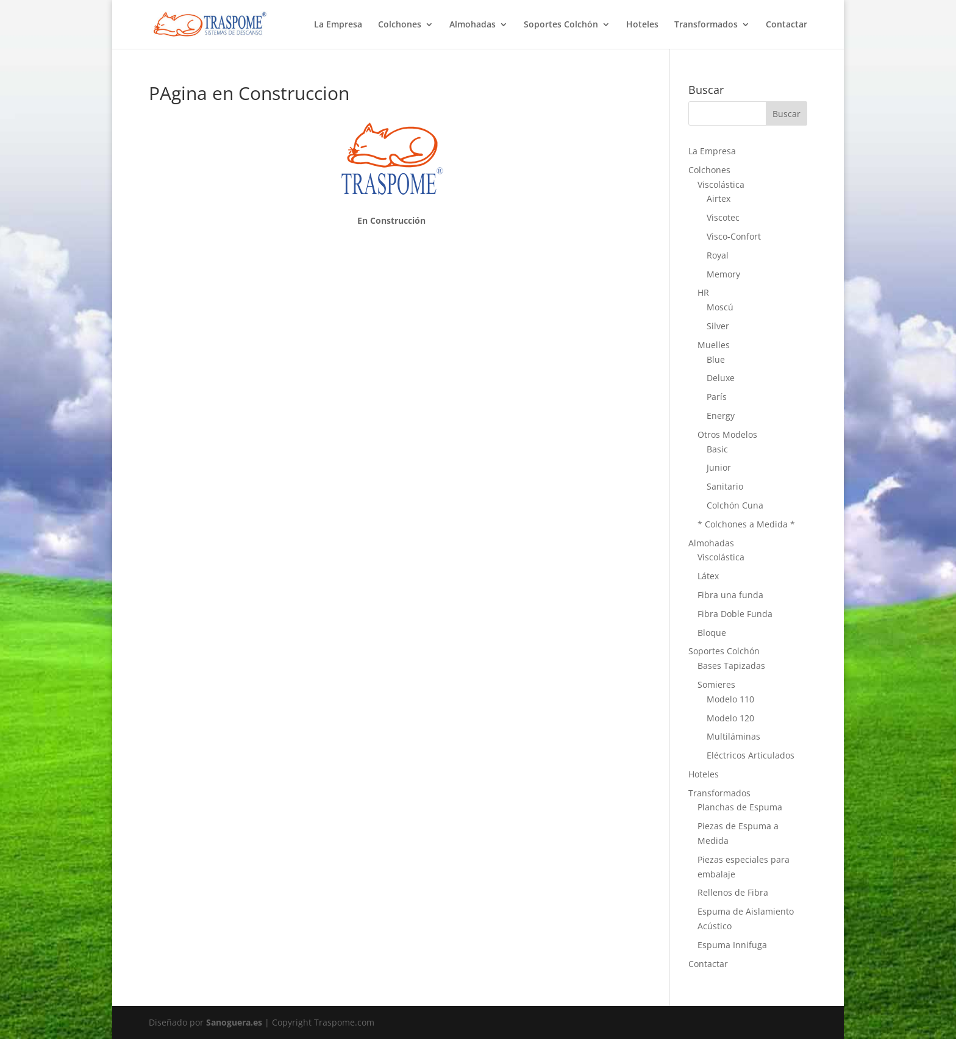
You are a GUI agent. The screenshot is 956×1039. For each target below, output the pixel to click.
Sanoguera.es (234, 1022)
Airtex (718, 198)
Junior (719, 467)
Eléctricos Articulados (750, 755)
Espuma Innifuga (732, 945)
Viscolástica (720, 184)
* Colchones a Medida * (746, 524)
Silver (718, 326)
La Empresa (338, 25)
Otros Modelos (727, 434)
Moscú (720, 307)
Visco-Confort (734, 236)
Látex (708, 576)
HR (703, 292)
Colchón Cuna (735, 505)
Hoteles (642, 25)
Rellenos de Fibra (732, 892)
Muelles (713, 345)
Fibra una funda (730, 595)
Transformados (706, 25)
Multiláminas (733, 736)
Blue (716, 359)
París (717, 396)
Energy (721, 415)
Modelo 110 (730, 699)
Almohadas (472, 25)
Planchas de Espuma (739, 807)
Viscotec (723, 217)
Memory (723, 274)
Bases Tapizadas (731, 665)
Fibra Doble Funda (734, 613)
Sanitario (725, 486)
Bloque (711, 632)
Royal (718, 255)
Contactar (786, 25)
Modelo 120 (730, 718)
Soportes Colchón (561, 25)
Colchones (399, 25)
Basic (717, 449)
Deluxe (721, 378)
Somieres (716, 684)
